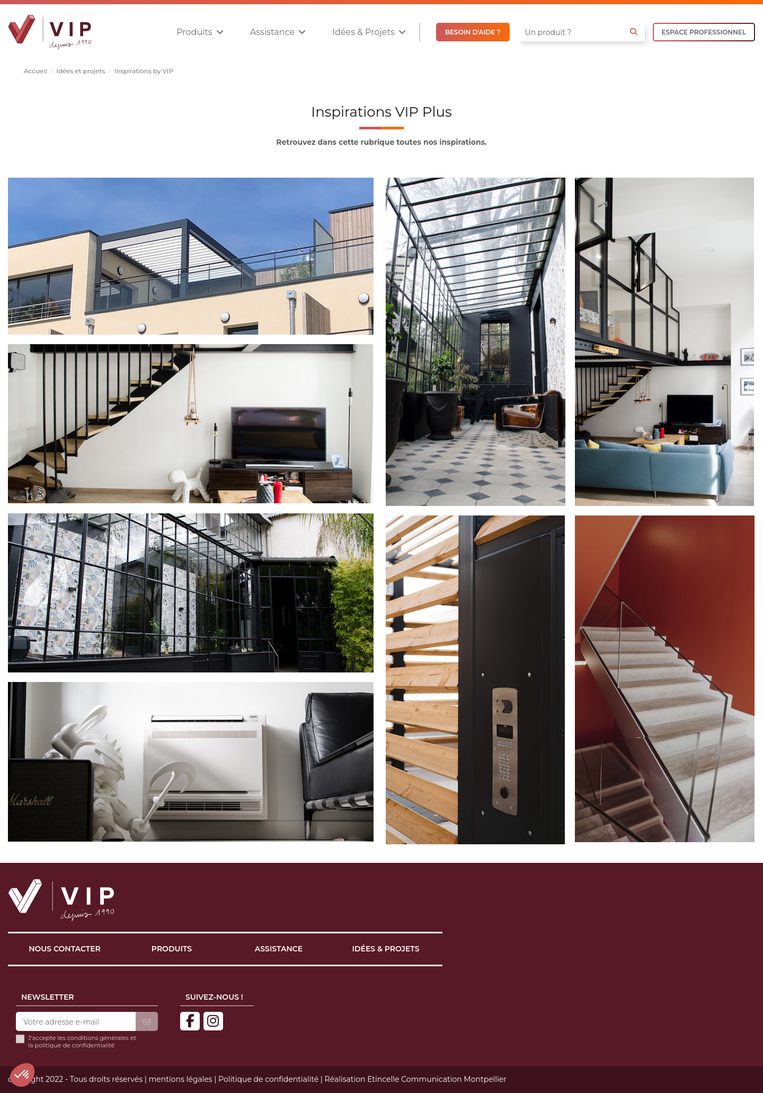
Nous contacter (65, 949)
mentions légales (180, 1079)
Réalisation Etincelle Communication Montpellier (416, 1079)
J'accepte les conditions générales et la (82, 1041)
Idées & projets (386, 949)
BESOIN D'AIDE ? (473, 32)
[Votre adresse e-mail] (76, 1022)
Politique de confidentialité (268, 1079)
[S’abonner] (147, 1022)
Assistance (279, 949)
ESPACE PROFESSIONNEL (704, 32)
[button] (200, 32)
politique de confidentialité (75, 1045)
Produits (172, 949)
